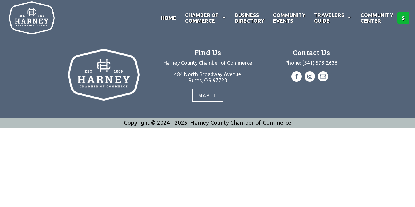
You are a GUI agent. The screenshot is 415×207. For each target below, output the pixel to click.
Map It (207, 95)
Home (168, 18)
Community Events (289, 18)
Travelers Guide (333, 18)
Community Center (377, 18)
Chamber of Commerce (205, 18)
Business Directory (249, 18)
